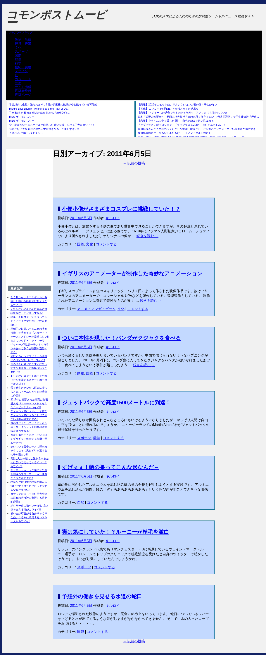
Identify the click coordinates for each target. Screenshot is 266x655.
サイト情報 (23, 87)
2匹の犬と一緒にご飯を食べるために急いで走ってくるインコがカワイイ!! (29, 462)
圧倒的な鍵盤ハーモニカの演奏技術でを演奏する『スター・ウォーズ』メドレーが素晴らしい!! (29, 332)
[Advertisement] (133, 175)
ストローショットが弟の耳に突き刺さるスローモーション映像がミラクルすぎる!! (28, 474)
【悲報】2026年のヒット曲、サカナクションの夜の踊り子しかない (177, 104)
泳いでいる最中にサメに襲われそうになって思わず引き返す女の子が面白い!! (28, 450)
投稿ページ (23, 95)
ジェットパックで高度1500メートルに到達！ (116, 402)
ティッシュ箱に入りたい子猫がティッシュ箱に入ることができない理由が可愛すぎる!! (28, 415)
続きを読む (147, 236)
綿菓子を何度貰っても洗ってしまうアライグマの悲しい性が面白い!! (28, 320)
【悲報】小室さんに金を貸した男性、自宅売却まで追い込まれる (176, 120)
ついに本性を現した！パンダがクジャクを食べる (121, 338)
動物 (80, 373)
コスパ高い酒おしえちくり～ (26, 132)
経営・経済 (23, 43)
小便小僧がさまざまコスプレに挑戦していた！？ (121, 209)
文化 (18, 47)
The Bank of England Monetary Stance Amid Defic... (39, 112)
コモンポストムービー (56, 19)
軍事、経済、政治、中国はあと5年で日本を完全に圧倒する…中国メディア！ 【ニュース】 (192, 137)
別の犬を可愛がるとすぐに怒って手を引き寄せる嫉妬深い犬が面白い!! (28, 368)
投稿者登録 (23, 91)
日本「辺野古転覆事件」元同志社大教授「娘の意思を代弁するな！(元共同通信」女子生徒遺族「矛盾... (198, 116)
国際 (18, 55)
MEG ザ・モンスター (21, 116)
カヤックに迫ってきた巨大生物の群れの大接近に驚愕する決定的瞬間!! (28, 497)
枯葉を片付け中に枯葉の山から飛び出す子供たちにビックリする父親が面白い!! (28, 486)
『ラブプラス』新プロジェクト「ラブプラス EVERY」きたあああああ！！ (182, 124)
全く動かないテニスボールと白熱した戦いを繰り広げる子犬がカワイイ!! (52, 124)
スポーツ (21, 51)
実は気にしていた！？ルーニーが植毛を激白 (115, 532)
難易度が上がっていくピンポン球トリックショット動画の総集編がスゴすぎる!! (28, 427)
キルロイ (113, 218)
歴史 (18, 59)
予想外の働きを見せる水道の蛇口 (102, 596)
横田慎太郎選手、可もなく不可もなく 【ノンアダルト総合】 (174, 132)
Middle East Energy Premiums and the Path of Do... (39, 108)
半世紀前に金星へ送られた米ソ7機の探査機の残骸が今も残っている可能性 (53, 104)
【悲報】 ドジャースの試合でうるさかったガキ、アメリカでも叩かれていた (183, 112)
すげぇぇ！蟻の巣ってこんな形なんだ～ (110, 467)
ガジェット (23, 79)
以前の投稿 (134, 163)
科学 (18, 63)
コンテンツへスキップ (19, 32)
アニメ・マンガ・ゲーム (96, 309)
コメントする (106, 244)
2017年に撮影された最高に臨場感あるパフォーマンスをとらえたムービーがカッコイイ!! (29, 403)
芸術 (18, 83)
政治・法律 (23, 39)
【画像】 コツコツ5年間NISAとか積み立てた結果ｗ (168, 108)
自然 (80, 502)
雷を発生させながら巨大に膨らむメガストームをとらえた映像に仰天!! (28, 391)
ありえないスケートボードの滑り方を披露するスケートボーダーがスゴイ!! (28, 379)
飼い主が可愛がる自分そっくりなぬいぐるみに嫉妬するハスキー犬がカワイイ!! (28, 517)
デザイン (21, 71)
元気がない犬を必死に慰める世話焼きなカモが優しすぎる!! (44, 129)
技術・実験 (23, 67)
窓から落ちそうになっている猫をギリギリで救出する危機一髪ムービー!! (28, 438)
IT (16, 75)
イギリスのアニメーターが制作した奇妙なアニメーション (132, 273)
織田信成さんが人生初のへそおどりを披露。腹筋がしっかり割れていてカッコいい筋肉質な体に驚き (197, 129)
